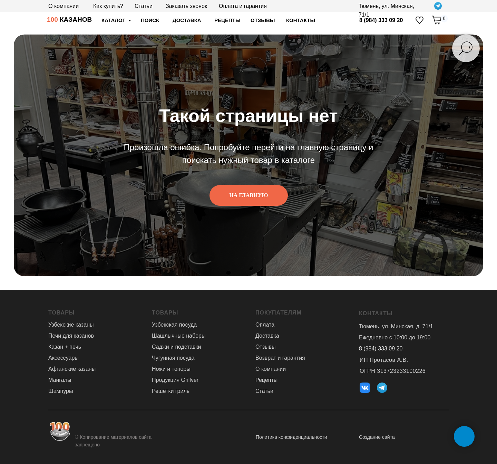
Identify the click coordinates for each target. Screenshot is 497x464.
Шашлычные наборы (178, 336)
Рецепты (227, 20)
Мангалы (59, 380)
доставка (187, 20)
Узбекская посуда (174, 325)
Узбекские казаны (71, 325)
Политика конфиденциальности (291, 437)
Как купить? (108, 6)
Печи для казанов (71, 336)
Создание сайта (377, 437)
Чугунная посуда (173, 358)
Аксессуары (63, 358)
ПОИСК (150, 20)
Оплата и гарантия (243, 6)
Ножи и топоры (171, 369)
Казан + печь (64, 347)
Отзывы (265, 347)
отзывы (263, 20)
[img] (419, 20)
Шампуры (60, 391)
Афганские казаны (72, 369)
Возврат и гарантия (280, 358)
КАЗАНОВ (69, 19)
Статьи (144, 6)
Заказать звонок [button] (186, 6)
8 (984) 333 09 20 (381, 20)
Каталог (114, 20)
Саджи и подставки (176, 347)
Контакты (300, 20)
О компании (63, 6)
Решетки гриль (170, 391)
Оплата (264, 325)
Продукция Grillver (175, 380)
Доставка (267, 336)
